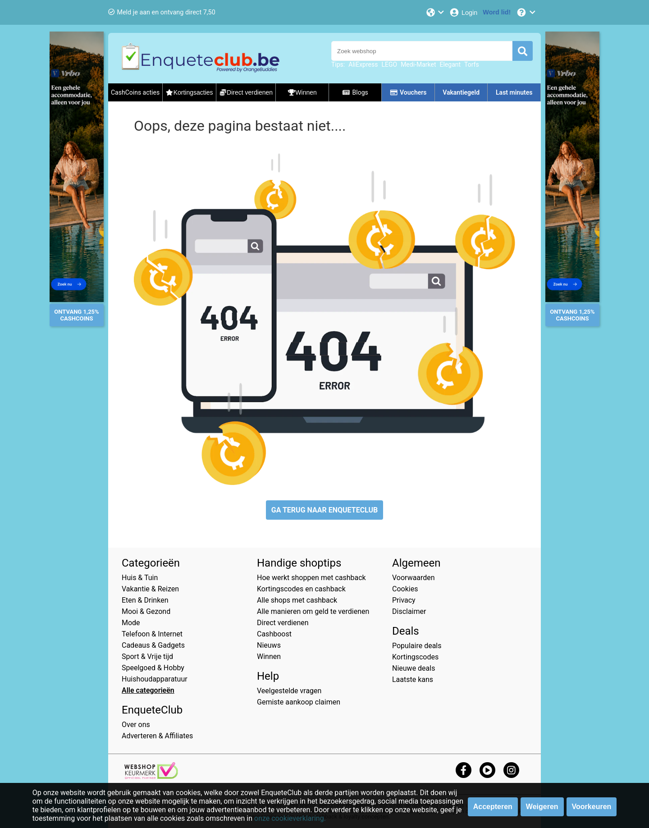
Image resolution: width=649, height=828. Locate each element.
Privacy (404, 600)
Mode (131, 622)
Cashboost (274, 634)
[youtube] (487, 770)
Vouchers (408, 92)
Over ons (136, 724)
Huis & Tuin (140, 577)
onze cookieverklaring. (290, 818)
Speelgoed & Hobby (153, 667)
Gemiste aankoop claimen (298, 702)
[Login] (463, 12)
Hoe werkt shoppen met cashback (311, 577)
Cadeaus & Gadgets (153, 645)
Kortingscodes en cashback (301, 589)
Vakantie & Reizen (150, 589)
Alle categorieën (148, 690)
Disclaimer (409, 611)
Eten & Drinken (145, 600)
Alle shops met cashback (297, 600)
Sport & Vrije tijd (147, 656)
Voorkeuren (592, 806)
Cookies (405, 589)
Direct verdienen (283, 622)
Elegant (450, 64)
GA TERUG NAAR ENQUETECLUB (324, 510)
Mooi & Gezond (146, 611)
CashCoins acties (135, 92)
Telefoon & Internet (152, 634)
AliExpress (363, 64)
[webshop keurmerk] (151, 776)
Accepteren (492, 806)
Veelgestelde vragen (289, 690)
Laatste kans (412, 679)
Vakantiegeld (461, 92)
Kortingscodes (415, 657)
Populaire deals (417, 645)
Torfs (471, 64)
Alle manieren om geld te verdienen (313, 611)
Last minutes (514, 92)
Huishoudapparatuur (154, 679)
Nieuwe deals (413, 668)
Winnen (269, 656)
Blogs (355, 92)
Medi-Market (418, 64)
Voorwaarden (413, 577)
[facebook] (463, 770)
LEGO (389, 64)
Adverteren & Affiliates (157, 736)
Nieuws (269, 645)
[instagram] (511, 770)
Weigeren (542, 806)
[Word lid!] (497, 12)
